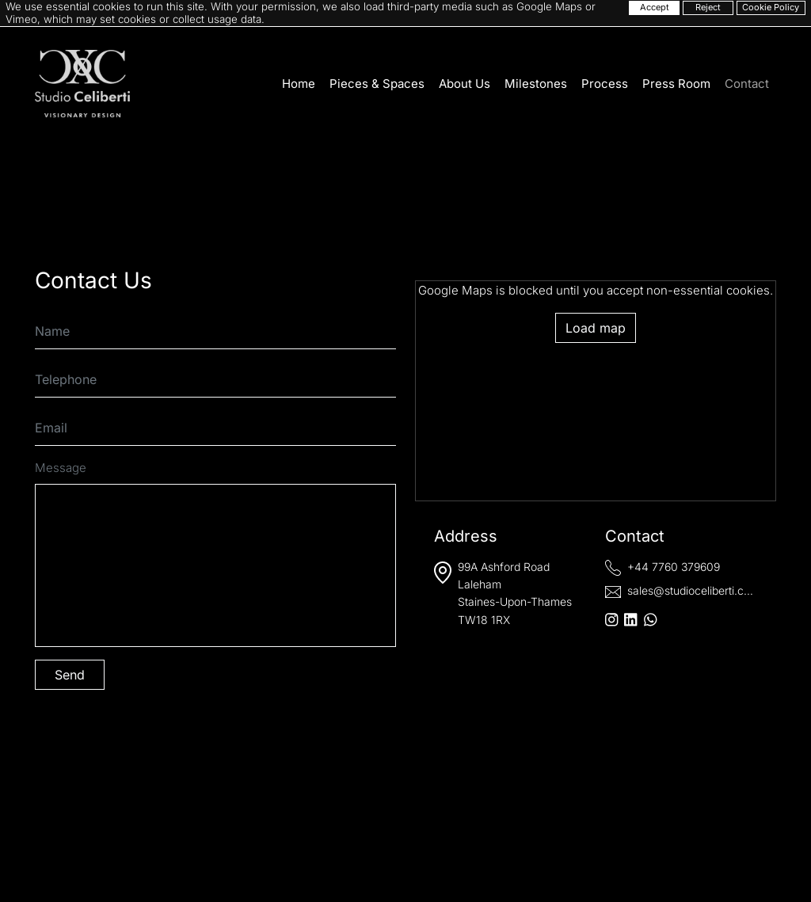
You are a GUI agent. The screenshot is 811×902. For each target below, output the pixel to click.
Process (604, 83)
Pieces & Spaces (377, 83)
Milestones (535, 83)
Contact (747, 83)
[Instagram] (611, 620)
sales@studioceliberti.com (693, 590)
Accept (654, 7)
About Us (464, 83)
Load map (595, 328)
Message (60, 467)
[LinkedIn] (630, 620)
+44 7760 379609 (673, 566)
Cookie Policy (770, 7)
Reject (708, 7)
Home (298, 83)
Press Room (676, 83)
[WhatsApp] (650, 620)
